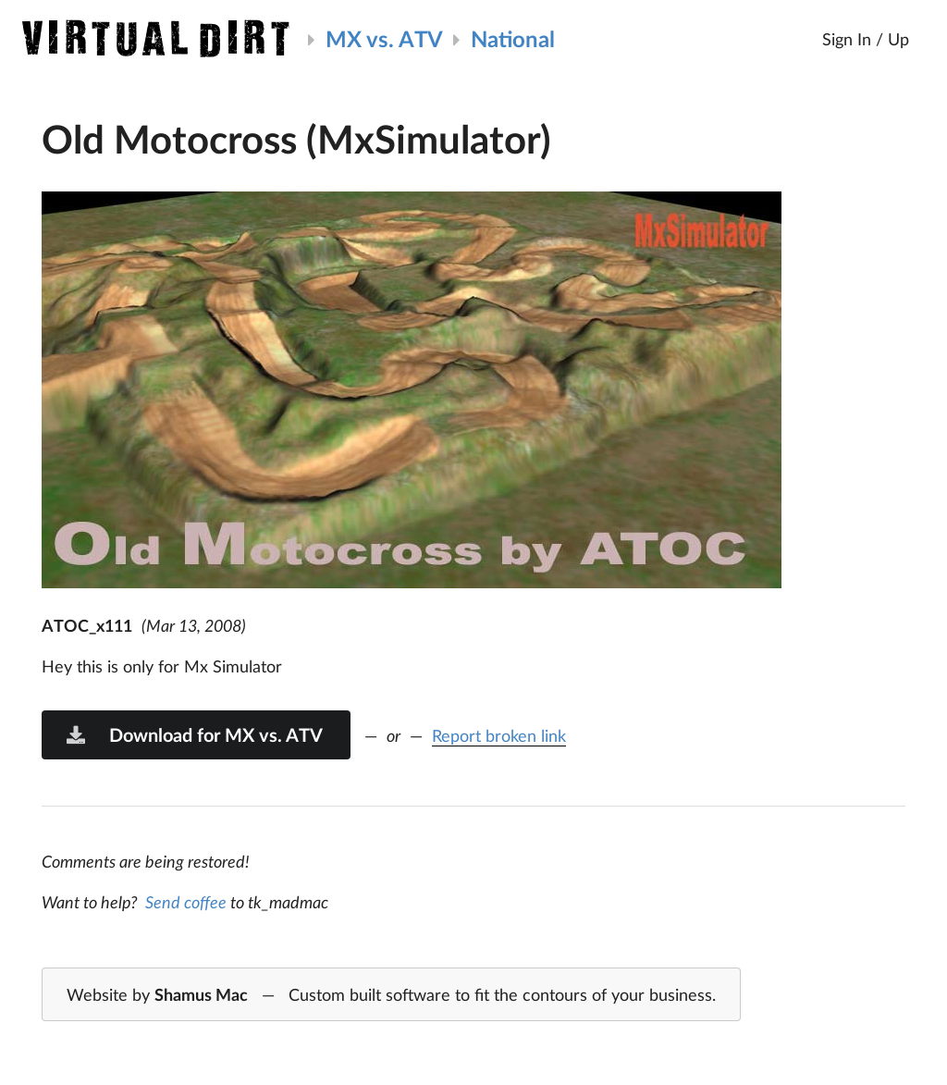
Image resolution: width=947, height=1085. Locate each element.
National (513, 38)
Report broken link (499, 735)
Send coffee (186, 902)
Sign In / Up (865, 39)
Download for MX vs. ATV (193, 734)
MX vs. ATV (384, 38)
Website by (391, 995)
